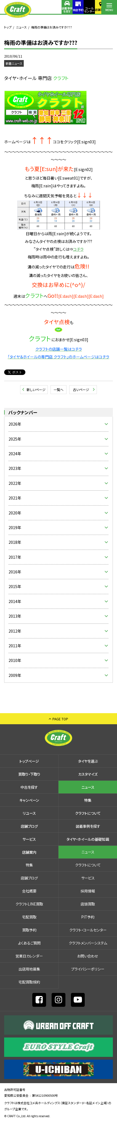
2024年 (15, 453)
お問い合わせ (87, 956)
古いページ (81, 389)
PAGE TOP (60, 718)
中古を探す (29, 787)
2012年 (15, 631)
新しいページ (36, 389)
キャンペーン (29, 800)
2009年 (15, 675)
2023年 (15, 468)
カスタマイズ (87, 774)
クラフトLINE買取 (29, 904)
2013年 (15, 616)
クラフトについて (88, 813)
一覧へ (58, 389)
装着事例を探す (46, 9)
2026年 (15, 424)
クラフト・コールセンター (88, 930)
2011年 (15, 645)
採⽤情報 (88, 891)
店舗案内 (93, 9)
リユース (29, 813)
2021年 (15, 498)
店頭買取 (88, 904)
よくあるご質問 (29, 943)
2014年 (15, 601)
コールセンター (78, 9)
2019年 (15, 527)
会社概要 (29, 891)
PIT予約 (87, 917)
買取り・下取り (29, 774)
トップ (8, 27)
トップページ (29, 761)
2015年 (15, 586)
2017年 (15, 557)
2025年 (15, 439)
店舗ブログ (29, 826)
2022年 (15, 483)
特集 (87, 800)
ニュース (21, 27)
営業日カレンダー (29, 956)
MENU (109, 10)
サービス (29, 839)
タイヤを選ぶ (88, 761)
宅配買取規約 (29, 982)
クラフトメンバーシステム (88, 943)
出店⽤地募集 (29, 969)
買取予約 (29, 930)
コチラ (78, 249)
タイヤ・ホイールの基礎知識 (88, 839)
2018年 (15, 542)
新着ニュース (14, 63)
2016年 (15, 572)
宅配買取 (29, 917)
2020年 (15, 513)
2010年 (15, 660)
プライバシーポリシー (87, 969)
